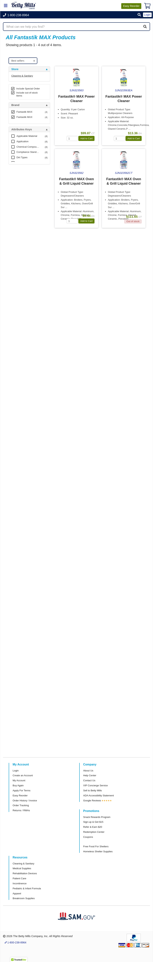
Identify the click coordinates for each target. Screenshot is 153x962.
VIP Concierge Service (95, 785)
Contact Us (89, 780)
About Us (88, 770)
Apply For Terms (21, 790)
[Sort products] (23, 60)
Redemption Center (93, 832)
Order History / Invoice (25, 800)
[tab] (29, 69)
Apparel (17, 893)
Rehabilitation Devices (25, 873)
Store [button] (14, 69)
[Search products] (76, 26)
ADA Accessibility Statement (98, 795)
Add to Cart (86, 138)
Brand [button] (15, 105)
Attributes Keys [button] (21, 129)
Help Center (89, 775)
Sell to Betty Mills (92, 790)
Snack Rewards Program (96, 817)
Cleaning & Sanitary (22, 75)
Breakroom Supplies (24, 898)
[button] (139, 15)
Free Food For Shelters (95, 846)
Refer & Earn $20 (92, 827)
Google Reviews (92, 800)
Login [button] (147, 14)
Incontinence (20, 883)
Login (16, 770)
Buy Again (18, 785)
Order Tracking (21, 805)
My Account (19, 780)
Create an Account (23, 775)
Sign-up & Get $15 (93, 822)
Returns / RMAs (21, 810)
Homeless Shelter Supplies (98, 851)
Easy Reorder (20, 795)
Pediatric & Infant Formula (27, 888)
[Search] (145, 26)
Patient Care (19, 878)
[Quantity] (72, 138)
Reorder (131, 5)
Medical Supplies (22, 868)
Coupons (88, 837)
